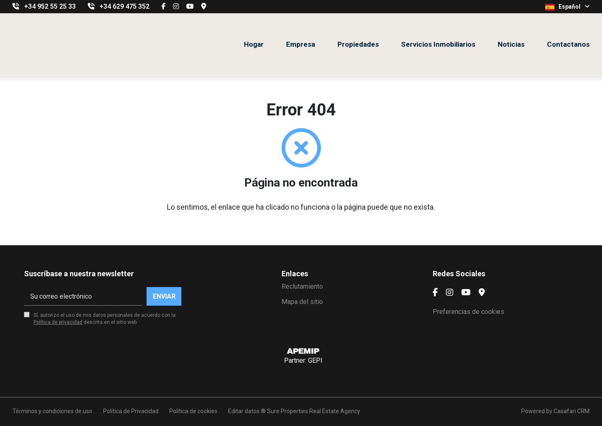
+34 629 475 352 (124, 6)
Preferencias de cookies (468, 312)
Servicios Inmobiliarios (438, 44)
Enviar (164, 296)
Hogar (254, 44)
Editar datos (244, 411)
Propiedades (358, 44)
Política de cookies (193, 411)
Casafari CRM (572, 411)
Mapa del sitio (302, 302)
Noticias (511, 44)
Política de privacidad (58, 322)
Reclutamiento (302, 286)
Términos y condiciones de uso (52, 411)
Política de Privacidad (131, 411)
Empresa (300, 44)
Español (567, 7)
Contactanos (568, 44)
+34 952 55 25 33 (50, 6)
